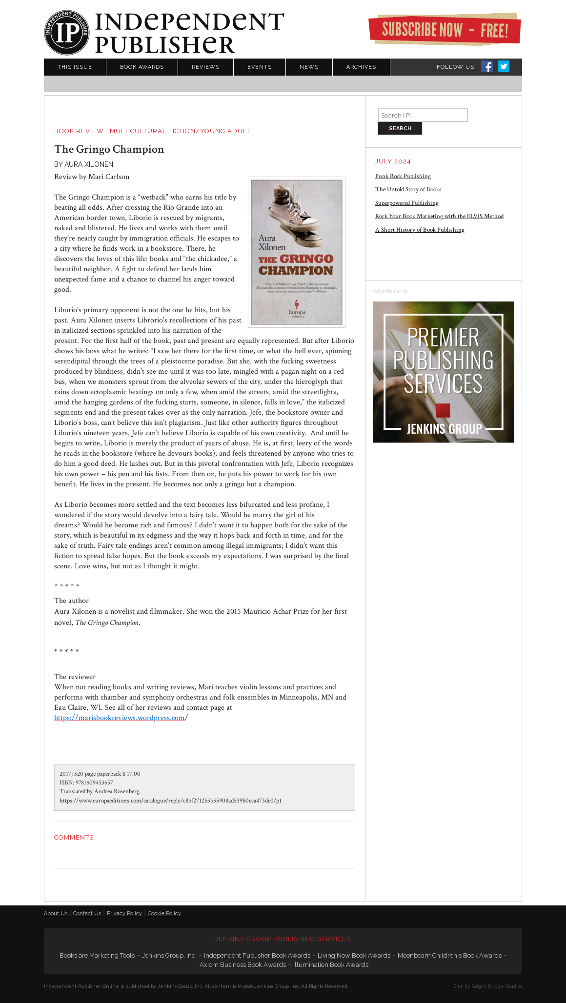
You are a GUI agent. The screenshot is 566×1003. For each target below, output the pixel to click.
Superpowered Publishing (407, 203)
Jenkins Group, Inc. (169, 955)
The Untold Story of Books (408, 189)
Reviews (206, 67)
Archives (361, 67)
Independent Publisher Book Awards (257, 955)
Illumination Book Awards (330, 964)
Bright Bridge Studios (496, 986)
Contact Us (87, 913)
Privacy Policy (124, 913)
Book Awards (142, 67)
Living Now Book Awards (354, 955)
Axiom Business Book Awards (243, 964)
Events (259, 67)
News (309, 67)
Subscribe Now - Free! (444, 29)
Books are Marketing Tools (97, 955)
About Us (55, 913)
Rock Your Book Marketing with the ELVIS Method (439, 216)
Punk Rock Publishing (403, 176)
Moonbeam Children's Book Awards (450, 955)
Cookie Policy (164, 913)
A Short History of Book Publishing (420, 230)
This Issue (75, 67)
